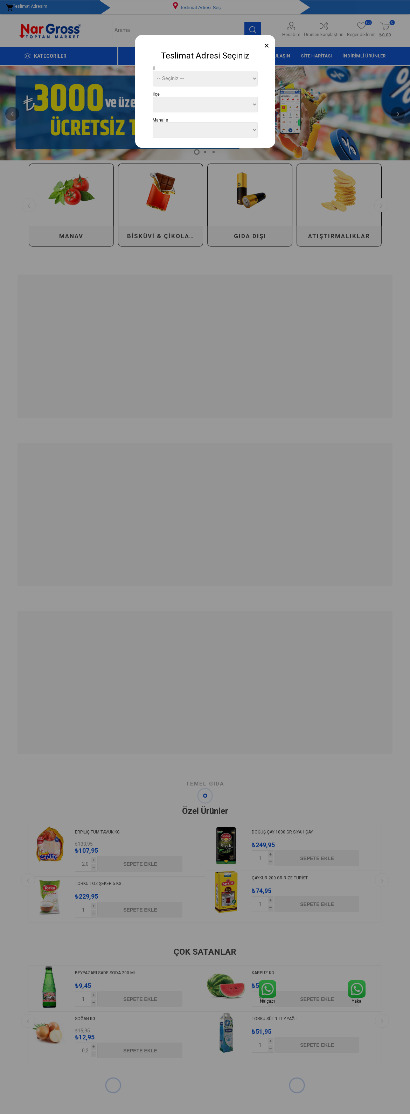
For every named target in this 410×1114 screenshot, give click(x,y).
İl (154, 68)
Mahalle (160, 119)
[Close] (266, 45)
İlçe (156, 94)
